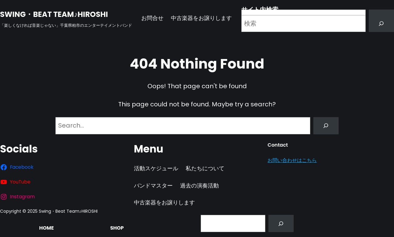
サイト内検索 (259, 9)
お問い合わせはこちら (292, 160)
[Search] (381, 23)
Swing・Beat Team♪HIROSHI (54, 14)
